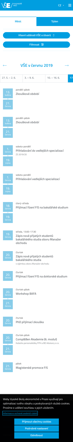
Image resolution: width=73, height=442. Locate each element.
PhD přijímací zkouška (30, 322)
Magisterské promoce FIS (32, 367)
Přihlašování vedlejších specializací (38, 179)
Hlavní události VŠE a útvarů (34, 35)
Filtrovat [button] (36, 45)
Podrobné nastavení (36, 428)
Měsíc (18, 21)
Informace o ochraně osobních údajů (20, 413)
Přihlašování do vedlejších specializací (40, 150)
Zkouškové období (27, 93)
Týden (54, 21)
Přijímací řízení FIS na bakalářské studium (42, 207)
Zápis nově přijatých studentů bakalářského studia (34, 258)
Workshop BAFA (26, 293)
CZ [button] (59, 5)
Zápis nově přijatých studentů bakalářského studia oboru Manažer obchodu (38, 239)
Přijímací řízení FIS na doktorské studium (41, 276)
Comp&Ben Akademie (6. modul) (36, 339)
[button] (69, 5)
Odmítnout (36, 435)
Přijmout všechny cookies (36, 422)
